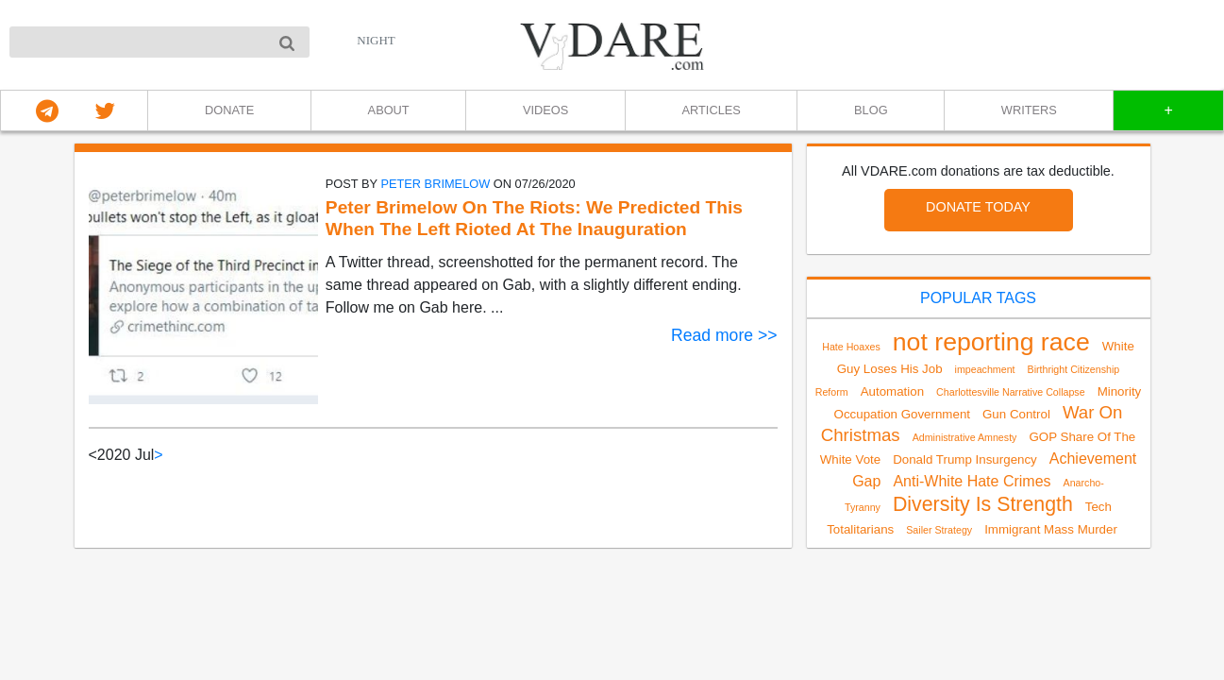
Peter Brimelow (435, 184)
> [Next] (158, 455)
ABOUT (389, 110)
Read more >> (724, 335)
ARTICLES (710, 110)
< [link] (93, 455)
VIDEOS (545, 110)
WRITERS (1029, 110)
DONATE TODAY (978, 206)
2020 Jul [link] (126, 455)
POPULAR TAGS (978, 298)
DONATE (229, 110)
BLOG (871, 110)
